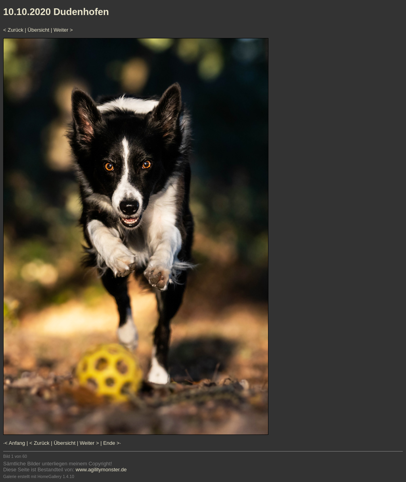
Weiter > (63, 30)
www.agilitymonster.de (101, 469)
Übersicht (39, 30)
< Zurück (13, 30)
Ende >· (112, 443)
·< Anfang (14, 443)
